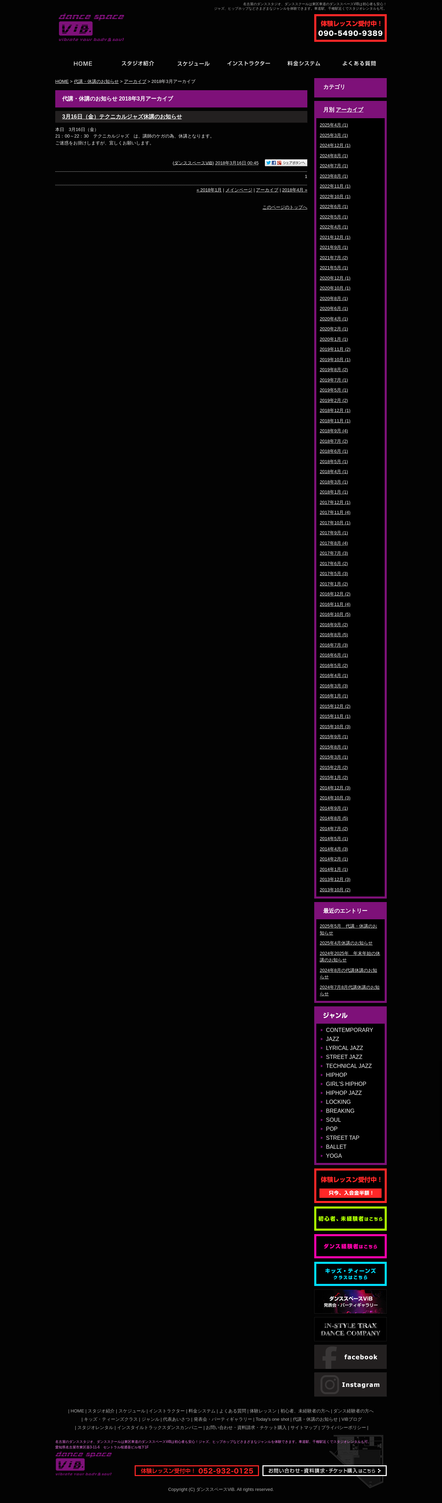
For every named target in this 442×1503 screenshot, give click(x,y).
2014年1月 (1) (334, 869)
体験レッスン (263, 1410)
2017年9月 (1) (334, 532)
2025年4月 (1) (334, 125)
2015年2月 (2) (334, 767)
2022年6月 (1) (334, 206)
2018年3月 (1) (334, 482)
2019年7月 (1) (334, 380)
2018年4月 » (294, 189)
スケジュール (131, 1410)
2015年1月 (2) (334, 777)
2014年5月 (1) (334, 838)
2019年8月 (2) (334, 369)
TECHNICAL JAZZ (349, 1066)
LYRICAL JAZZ (344, 1048)
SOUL (333, 1120)
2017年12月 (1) (335, 502)
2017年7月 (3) (334, 553)
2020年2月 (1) (334, 328)
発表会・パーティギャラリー (223, 1419)
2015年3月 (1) (334, 757)
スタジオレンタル (95, 1427)
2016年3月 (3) (334, 685)
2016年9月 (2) (334, 624)
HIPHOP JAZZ (344, 1093)
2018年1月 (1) (334, 492)
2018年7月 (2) (334, 441)
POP (332, 1129)
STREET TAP (342, 1138)
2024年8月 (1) (334, 155)
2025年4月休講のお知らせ (346, 943)
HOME (62, 81)
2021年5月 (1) (334, 267)
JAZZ (332, 1039)
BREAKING (340, 1111)
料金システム (202, 1410)
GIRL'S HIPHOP (346, 1084)
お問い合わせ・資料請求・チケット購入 (246, 1427)
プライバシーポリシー (343, 1427)
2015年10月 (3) (335, 726)
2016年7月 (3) (334, 645)
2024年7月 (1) (334, 165)
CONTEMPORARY (349, 1030)
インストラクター (167, 1410)
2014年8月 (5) (334, 818)
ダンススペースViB (193, 162)
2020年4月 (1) (334, 318)
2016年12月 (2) (335, 593)
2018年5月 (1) (334, 461)
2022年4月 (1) (334, 226)
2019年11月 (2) (335, 349)
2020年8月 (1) (334, 298)
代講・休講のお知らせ (96, 81)
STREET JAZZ (344, 1057)
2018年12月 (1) (335, 410)
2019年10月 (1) (335, 359)
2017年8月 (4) (334, 543)
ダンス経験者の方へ (353, 1410)
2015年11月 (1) (335, 716)
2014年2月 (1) (334, 859)
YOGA (334, 1156)
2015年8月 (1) (334, 747)
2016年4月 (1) (334, 675)
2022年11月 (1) (335, 186)
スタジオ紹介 (101, 1410)
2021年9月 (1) (334, 247)
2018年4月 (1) (334, 471)
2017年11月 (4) (335, 512)
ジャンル (151, 1419)
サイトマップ (303, 1427)
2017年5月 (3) (334, 573)
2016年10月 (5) (335, 614)
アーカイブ (349, 110)
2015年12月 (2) (335, 706)
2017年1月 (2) (334, 583)
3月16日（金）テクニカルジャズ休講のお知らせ (122, 117)
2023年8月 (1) (334, 176)
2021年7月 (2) (334, 257)
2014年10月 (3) (335, 797)
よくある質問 (232, 1410)
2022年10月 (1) (335, 196)
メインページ (238, 189)
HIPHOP (336, 1075)
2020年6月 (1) (334, 308)
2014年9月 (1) (334, 808)
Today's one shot (272, 1419)
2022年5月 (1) (334, 216)
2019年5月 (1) (334, 390)
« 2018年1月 (209, 189)
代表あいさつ (176, 1419)
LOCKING (338, 1102)
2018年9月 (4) (334, 430)
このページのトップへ (284, 207)
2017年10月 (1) (335, 522)
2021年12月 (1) (335, 237)
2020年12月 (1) (335, 278)
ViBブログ (352, 1419)
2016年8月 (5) (334, 634)
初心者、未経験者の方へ (305, 1410)
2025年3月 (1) (334, 135)
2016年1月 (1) (334, 695)
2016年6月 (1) (334, 655)
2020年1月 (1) (334, 339)
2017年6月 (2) (334, 563)
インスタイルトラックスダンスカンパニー (159, 1427)
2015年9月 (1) (334, 736)
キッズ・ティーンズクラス (111, 1419)
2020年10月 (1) (335, 288)
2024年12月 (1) (335, 145)
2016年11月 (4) (335, 604)
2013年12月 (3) (335, 879)
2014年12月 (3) (335, 787)
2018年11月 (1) (335, 420)
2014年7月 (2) (334, 828)
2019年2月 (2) (334, 400)
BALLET (336, 1147)
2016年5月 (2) (334, 665)
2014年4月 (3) (334, 849)
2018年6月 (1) (334, 451)
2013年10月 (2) (335, 889)
